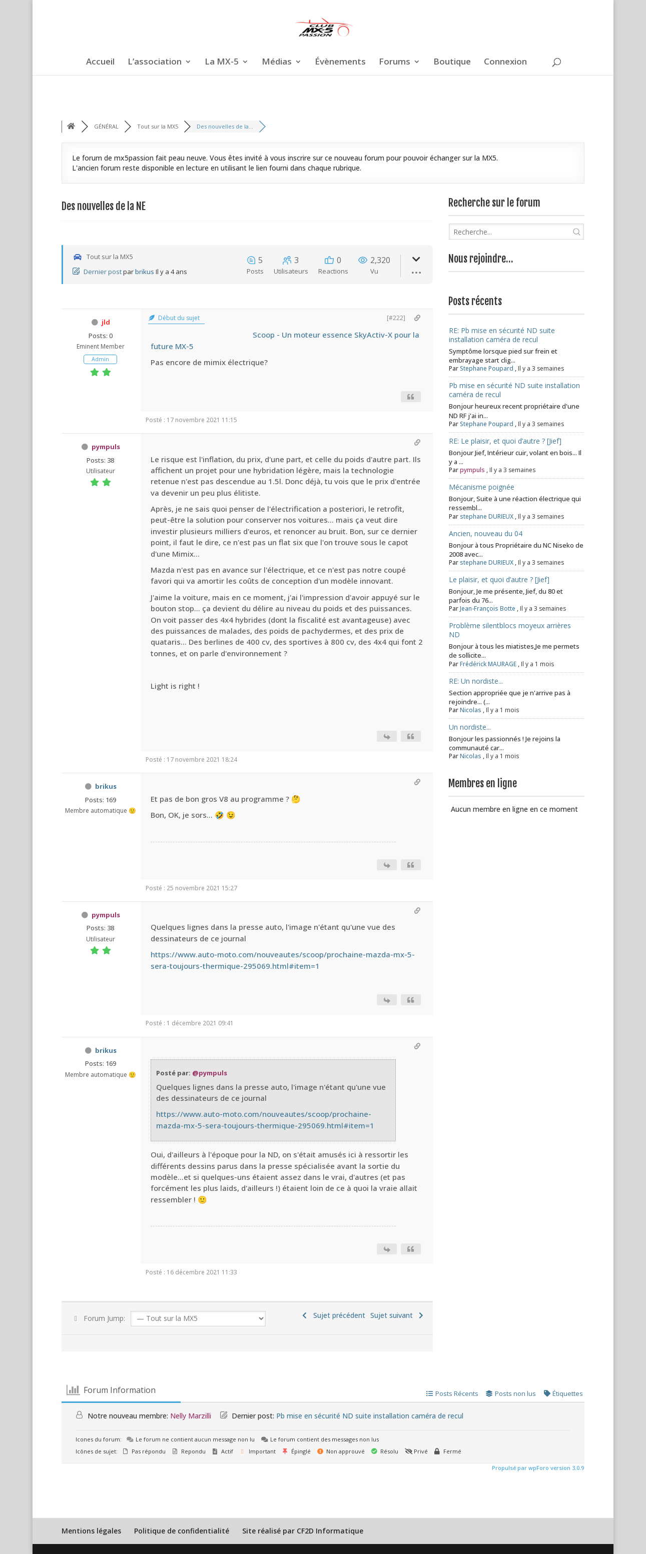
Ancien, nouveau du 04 (485, 533)
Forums (394, 62)
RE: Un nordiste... (476, 681)
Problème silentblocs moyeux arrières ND (510, 630)
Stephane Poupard (486, 368)
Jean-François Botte (487, 608)
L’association (155, 62)
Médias (277, 62)
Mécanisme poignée (481, 487)
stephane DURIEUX (486, 516)
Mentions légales (91, 1530)
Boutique (452, 62)
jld (106, 322)
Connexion (505, 62)
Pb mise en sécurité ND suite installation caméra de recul (514, 390)
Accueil (100, 62)
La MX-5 (222, 62)
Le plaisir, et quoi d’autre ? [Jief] (499, 579)
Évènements (340, 62)
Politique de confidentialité (181, 1530)
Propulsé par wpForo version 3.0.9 (537, 1467)
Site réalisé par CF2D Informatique (302, 1530)
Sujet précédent (332, 1315)
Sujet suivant (398, 1315)
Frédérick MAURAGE (488, 664)
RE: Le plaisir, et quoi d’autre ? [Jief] (505, 441)
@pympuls (209, 1072)
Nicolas (470, 710)
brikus (144, 271)
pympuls (106, 446)
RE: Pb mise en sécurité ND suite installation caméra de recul (502, 335)
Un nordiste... (470, 727)
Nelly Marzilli (190, 1415)
